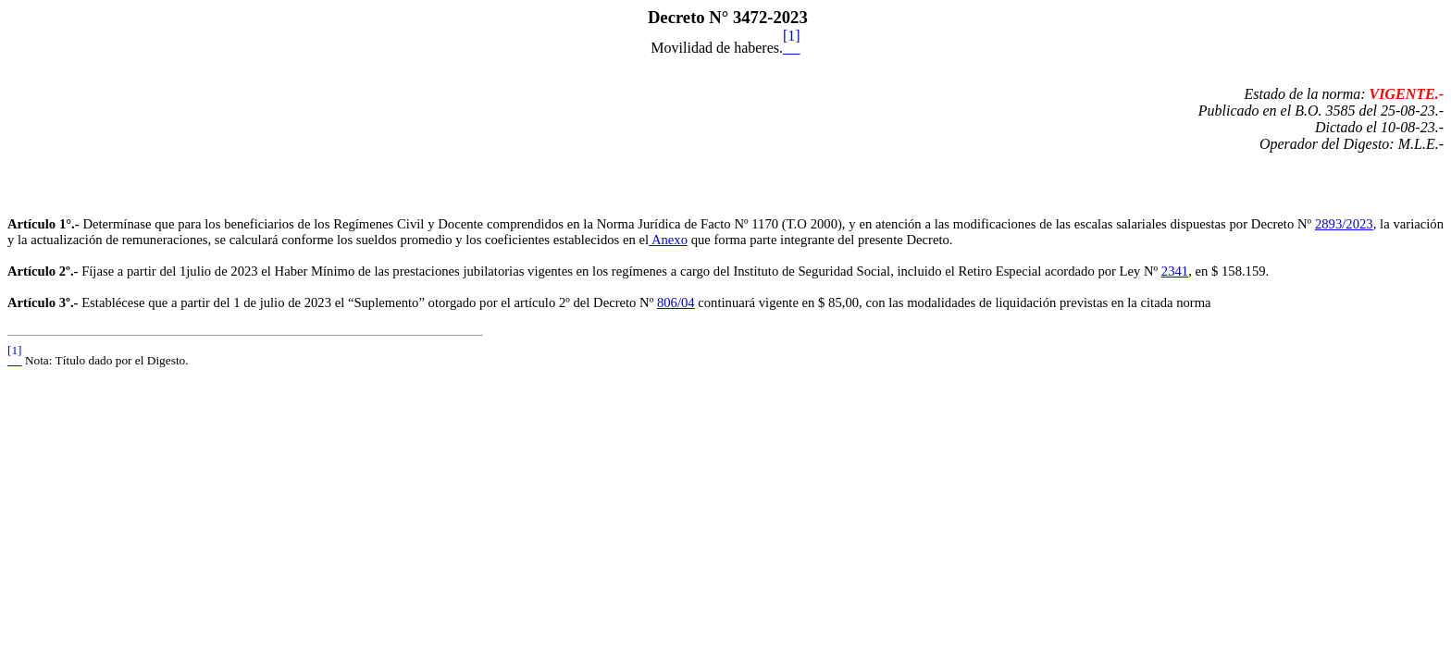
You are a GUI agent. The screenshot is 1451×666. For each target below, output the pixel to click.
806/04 (676, 302)
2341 (1174, 271)
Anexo (668, 239)
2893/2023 (1344, 223)
